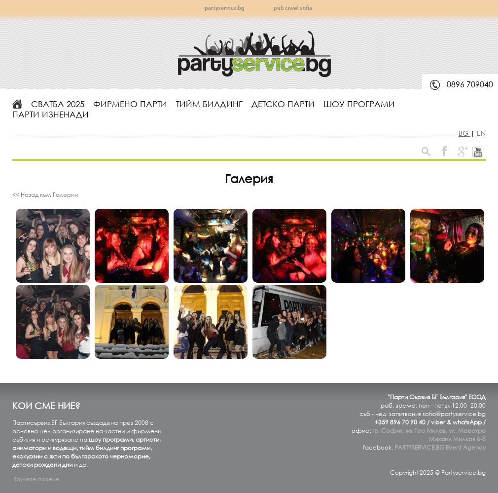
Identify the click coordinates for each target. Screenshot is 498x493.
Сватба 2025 (57, 104)
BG (464, 133)
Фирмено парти (130, 104)
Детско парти (283, 104)
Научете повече (35, 479)
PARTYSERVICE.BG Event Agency (440, 447)
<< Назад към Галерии (45, 194)
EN (481, 133)
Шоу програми (359, 104)
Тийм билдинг (209, 104)
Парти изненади (50, 114)
